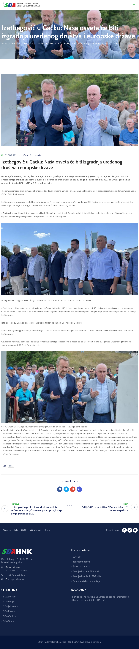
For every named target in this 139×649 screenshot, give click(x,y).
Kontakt (49, 530)
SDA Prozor (9, 611)
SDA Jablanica (10, 606)
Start (4, 43)
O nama (7, 530)
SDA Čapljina (10, 616)
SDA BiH (77, 556)
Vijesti (14, 43)
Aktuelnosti (35, 530)
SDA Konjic (8, 601)
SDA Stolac (9, 621)
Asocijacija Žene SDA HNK (86, 571)
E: (14, 579)
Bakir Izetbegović (81, 561)
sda (11, 466)
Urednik (37, 155)
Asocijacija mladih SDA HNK (87, 576)
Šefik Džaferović (81, 566)
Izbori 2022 (20, 530)
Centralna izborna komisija (86, 581)
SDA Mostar (9, 596)
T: (15, 575)
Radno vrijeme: (12, 567)
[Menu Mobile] (134, 5)
